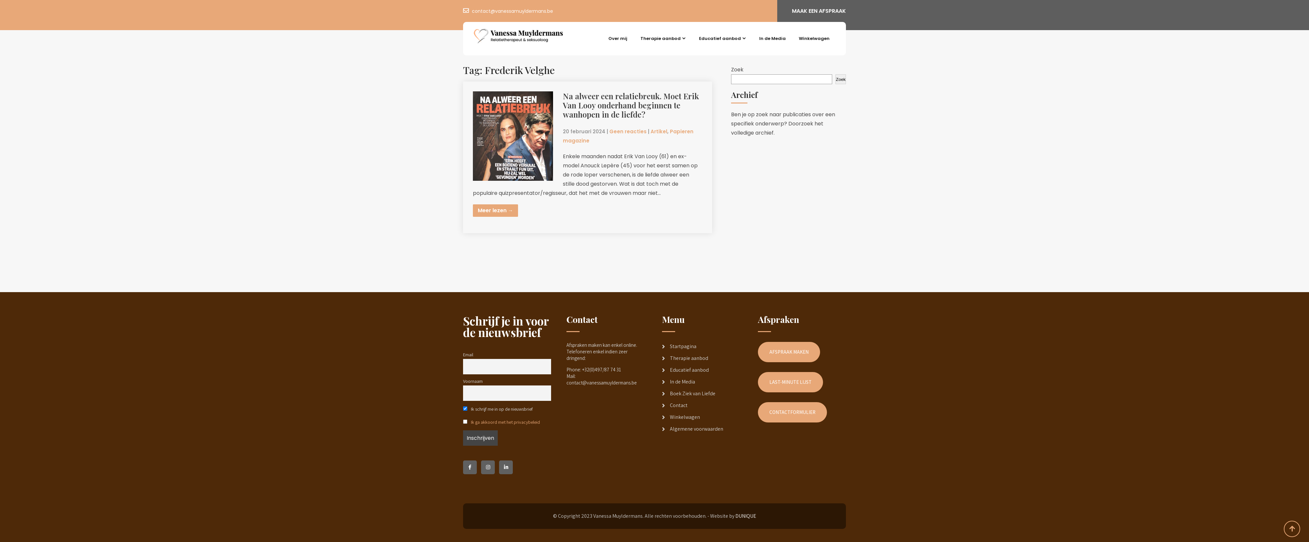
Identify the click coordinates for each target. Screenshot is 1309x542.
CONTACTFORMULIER (792, 412)
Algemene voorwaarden (696, 428)
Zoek (737, 69)
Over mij (617, 38)
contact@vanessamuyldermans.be (512, 11)
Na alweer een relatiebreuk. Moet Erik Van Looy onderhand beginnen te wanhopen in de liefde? (631, 105)
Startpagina (683, 346)
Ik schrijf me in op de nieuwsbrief (498, 409)
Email (468, 354)
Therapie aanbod (660, 38)
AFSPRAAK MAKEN (789, 352)
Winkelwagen (814, 38)
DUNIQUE (745, 516)
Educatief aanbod (720, 38)
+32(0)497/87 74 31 (601, 369)
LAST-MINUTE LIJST (790, 382)
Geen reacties (628, 131)
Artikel (659, 131)
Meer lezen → (495, 210)
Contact (679, 405)
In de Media (772, 38)
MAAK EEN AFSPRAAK (819, 11)
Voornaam (473, 381)
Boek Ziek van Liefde (692, 393)
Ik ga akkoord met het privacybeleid (505, 422)
